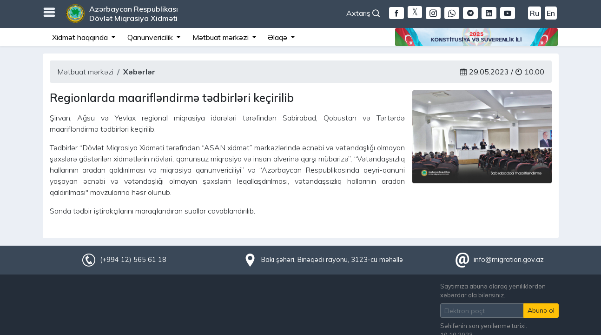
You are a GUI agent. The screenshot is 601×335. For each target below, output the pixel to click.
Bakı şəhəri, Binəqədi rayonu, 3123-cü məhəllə (332, 259)
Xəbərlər (139, 71)
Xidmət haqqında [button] (81, 37)
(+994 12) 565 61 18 (133, 259)
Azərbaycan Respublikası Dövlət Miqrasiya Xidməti (133, 13)
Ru (534, 13)
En (551, 13)
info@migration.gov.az (509, 259)
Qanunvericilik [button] (151, 37)
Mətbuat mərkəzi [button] (221, 37)
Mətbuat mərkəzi (85, 71)
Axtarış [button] (363, 13)
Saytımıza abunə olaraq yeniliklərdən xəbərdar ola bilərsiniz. (493, 290)
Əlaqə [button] (278, 37)
